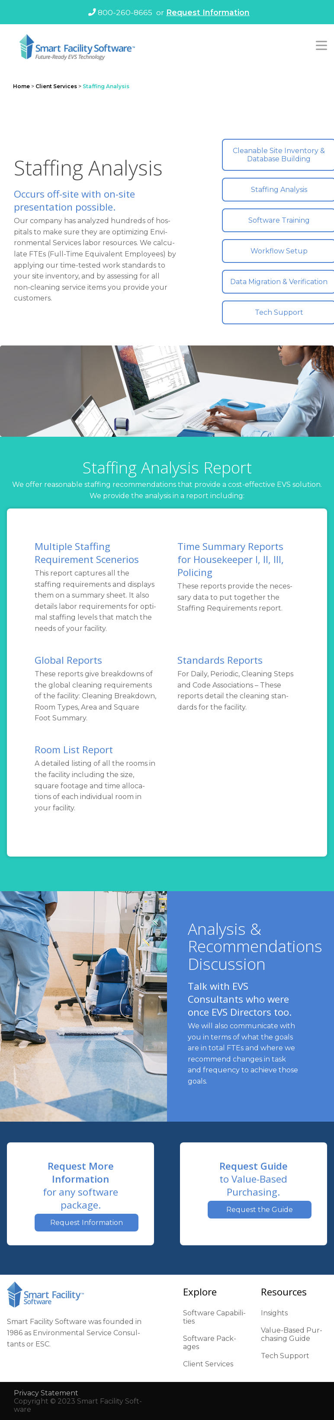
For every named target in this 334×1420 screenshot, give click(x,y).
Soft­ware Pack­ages (209, 1342)
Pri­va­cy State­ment (46, 1393)
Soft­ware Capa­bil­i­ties (214, 1317)
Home (21, 86)
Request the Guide (259, 1210)
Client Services (56, 86)
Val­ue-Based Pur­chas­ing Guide (291, 1334)
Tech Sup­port (285, 1356)
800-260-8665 (120, 12)
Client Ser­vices (208, 1364)
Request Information (208, 12)
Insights (274, 1313)
